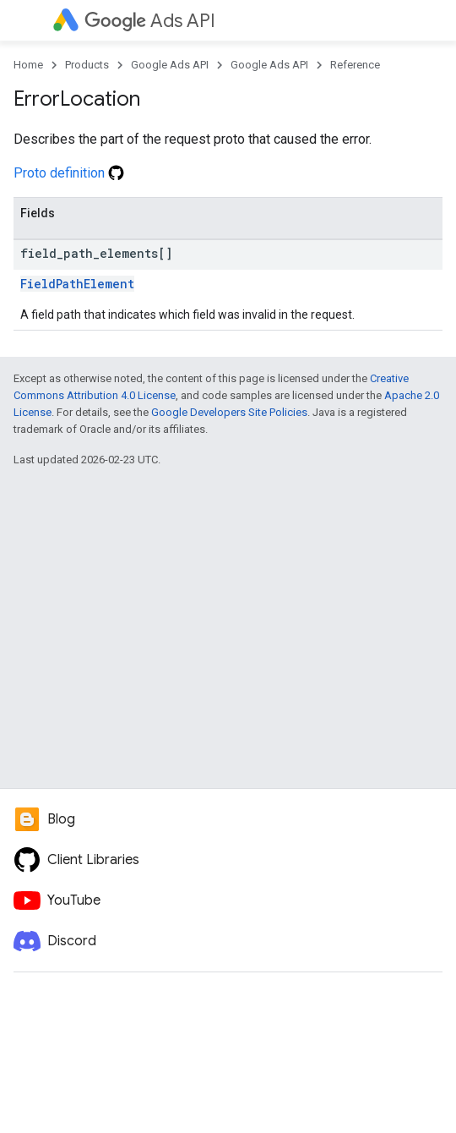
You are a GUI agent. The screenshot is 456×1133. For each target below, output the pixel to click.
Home (28, 64)
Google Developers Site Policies (229, 412)
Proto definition (69, 173)
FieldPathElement (77, 284)
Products (87, 64)
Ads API (149, 20)
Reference (355, 64)
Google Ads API (170, 64)
